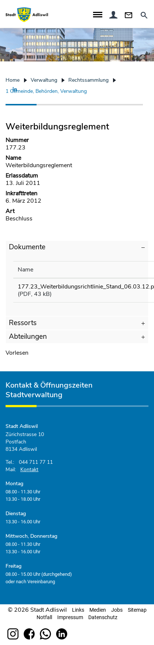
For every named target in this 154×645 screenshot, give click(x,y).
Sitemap (137, 610)
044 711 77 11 (36, 462)
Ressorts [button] (23, 323)
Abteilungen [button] (28, 336)
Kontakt (129, 14)
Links (78, 610)
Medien (97, 610)
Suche (144, 15)
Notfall (44, 617)
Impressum (70, 617)
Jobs (117, 610)
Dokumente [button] (27, 247)
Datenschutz (102, 617)
